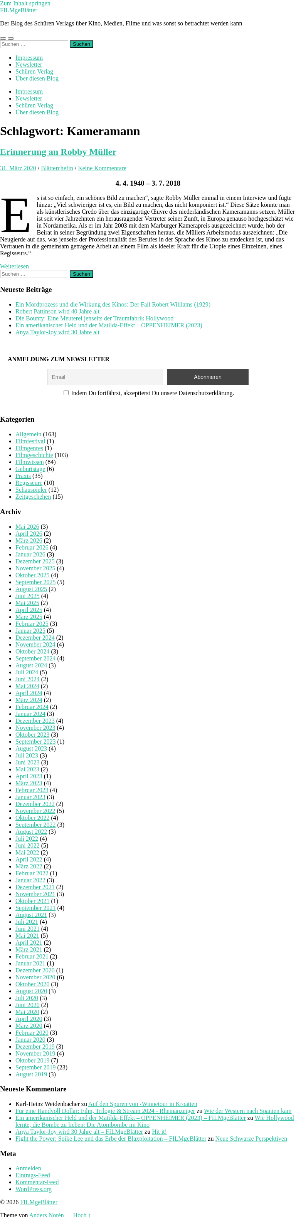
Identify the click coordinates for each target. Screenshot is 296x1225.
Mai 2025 (27, 603)
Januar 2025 (30, 630)
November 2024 (35, 644)
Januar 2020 (30, 1039)
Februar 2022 (32, 873)
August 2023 (31, 748)
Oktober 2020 (32, 984)
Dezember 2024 (35, 637)
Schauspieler (31, 489)
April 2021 (28, 942)
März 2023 (28, 783)
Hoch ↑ (82, 1215)
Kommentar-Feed (37, 1182)
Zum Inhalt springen (25, 3)
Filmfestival (30, 441)
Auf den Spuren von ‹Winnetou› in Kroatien (142, 1104)
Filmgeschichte (34, 455)
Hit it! (159, 1131)
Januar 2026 (30, 554)
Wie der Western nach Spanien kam (247, 1111)
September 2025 (35, 582)
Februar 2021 (32, 956)
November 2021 (35, 894)
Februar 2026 (32, 547)
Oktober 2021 (32, 901)
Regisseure (28, 482)
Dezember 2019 (35, 1046)
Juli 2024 (26, 672)
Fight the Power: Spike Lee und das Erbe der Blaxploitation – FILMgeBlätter (110, 1138)
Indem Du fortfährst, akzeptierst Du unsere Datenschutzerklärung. (149, 393)
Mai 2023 (27, 769)
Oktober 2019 (32, 1060)
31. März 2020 (18, 168)
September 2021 (35, 908)
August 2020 (31, 991)
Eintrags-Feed (32, 1175)
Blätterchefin (57, 168)
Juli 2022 (26, 838)
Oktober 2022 (32, 817)
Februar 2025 (32, 623)
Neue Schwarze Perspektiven (251, 1138)
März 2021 (28, 949)
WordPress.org (33, 1189)
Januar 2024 (30, 714)
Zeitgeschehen (33, 496)
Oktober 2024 (32, 651)
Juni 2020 (27, 1005)
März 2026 (28, 540)
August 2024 (31, 665)
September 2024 (35, 658)
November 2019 (35, 1053)
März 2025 (28, 616)
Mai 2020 (27, 1012)
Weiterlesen (14, 266)
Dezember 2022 (35, 804)
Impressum (29, 57)
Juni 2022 (27, 845)
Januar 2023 (30, 797)
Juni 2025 (27, 596)
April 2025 (28, 610)
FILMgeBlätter (18, 10)
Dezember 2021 (35, 887)
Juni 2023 (27, 762)
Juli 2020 (26, 998)
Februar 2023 (32, 790)
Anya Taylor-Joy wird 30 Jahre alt (57, 332)
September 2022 (35, 824)
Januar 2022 (30, 880)
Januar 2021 (30, 963)
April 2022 (28, 859)
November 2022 (35, 811)
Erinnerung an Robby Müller (58, 152)
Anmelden (28, 1168)
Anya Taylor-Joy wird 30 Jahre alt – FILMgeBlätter (79, 1131)
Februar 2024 (32, 707)
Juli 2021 (26, 921)
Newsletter (28, 64)
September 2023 (35, 741)
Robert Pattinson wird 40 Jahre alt (57, 311)
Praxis (23, 476)
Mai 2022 (27, 852)
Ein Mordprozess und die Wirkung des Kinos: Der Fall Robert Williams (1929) (112, 304)
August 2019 (31, 1074)
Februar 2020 (32, 1032)
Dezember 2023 (35, 720)
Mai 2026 (27, 526)
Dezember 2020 (35, 970)
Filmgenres (29, 448)
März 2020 (28, 1025)
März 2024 (28, 700)
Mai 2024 (27, 686)
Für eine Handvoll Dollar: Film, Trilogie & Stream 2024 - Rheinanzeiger (105, 1111)
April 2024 (28, 693)
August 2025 (31, 589)
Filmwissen (29, 462)
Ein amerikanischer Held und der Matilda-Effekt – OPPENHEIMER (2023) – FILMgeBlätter (130, 1117)
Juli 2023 (26, 755)
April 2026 (28, 533)
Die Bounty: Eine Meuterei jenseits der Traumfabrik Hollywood (94, 318)
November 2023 (35, 727)
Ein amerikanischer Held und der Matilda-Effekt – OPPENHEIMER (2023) (108, 325)
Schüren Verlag (34, 71)
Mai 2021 (27, 935)
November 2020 (35, 977)
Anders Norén (46, 1215)
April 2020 (28, 1019)
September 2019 (35, 1067)
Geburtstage (30, 469)
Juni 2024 (27, 679)
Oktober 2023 (32, 734)
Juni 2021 (27, 928)
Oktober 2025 (32, 575)
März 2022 (28, 866)
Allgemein (28, 434)
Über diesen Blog (37, 78)
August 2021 (31, 915)
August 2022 (31, 831)
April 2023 (28, 776)
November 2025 (35, 568)
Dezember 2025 (35, 561)
